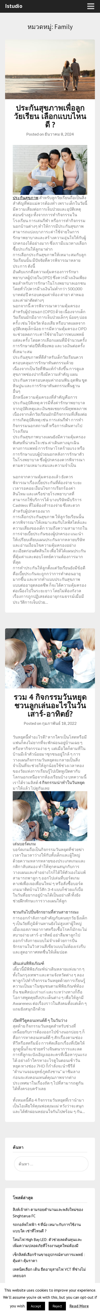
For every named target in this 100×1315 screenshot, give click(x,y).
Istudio (13, 5)
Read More (79, 1305)
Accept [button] (36, 1306)
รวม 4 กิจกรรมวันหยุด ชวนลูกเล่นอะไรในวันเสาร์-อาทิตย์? (50, 705)
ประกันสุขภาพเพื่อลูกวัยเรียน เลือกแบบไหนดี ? (50, 116)
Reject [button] (57, 1306)
